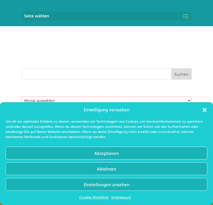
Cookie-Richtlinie (93, 197)
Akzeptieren (106, 153)
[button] (204, 110)
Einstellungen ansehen (107, 184)
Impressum (121, 197)
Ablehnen (106, 169)
